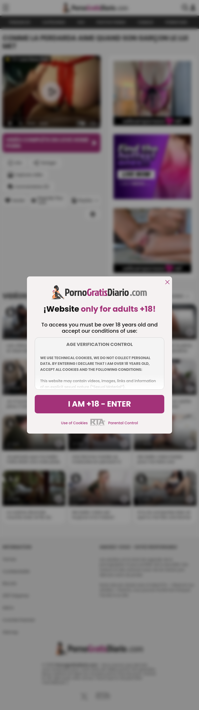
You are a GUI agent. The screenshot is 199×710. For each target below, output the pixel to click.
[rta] (97, 425)
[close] (167, 282)
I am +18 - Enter (99, 404)
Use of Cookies (74, 423)
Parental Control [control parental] (123, 423)
